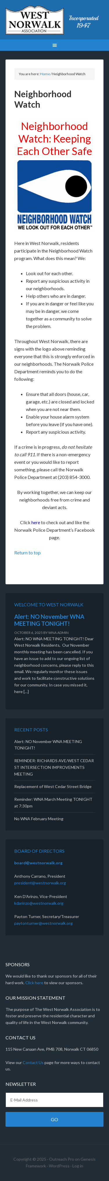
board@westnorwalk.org (38, 862)
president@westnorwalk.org (40, 882)
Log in (77, 1165)
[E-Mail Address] (55, 1099)
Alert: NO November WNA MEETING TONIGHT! (49, 620)
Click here (34, 982)
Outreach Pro (61, 1159)
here (35, 522)
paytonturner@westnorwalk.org (43, 923)
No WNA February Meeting (38, 818)
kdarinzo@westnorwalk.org (38, 903)
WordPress (59, 1165)
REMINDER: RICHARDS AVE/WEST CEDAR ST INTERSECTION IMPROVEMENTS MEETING (54, 767)
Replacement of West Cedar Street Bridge (53, 786)
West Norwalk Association (55, 20)
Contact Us (33, 1062)
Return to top (27, 552)
